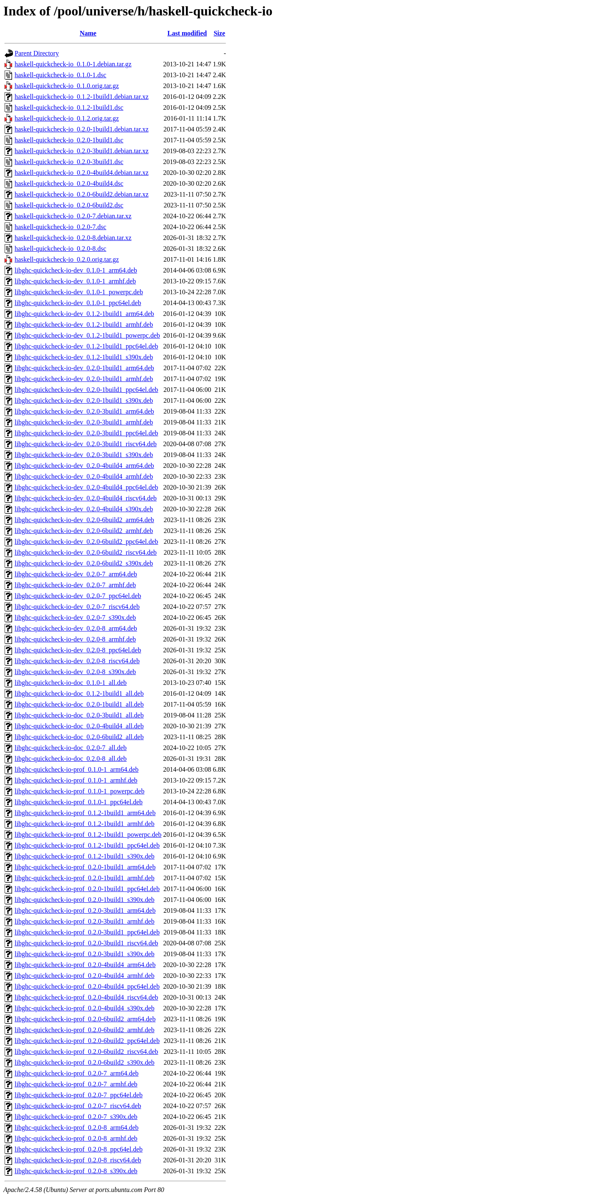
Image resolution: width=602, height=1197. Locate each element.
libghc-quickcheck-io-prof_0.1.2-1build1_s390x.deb (84, 856)
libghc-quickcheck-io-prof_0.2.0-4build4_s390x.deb (84, 1008)
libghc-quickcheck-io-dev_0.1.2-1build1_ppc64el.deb (86, 346)
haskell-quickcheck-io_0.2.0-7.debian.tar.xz (73, 216)
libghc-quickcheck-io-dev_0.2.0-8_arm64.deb (76, 628)
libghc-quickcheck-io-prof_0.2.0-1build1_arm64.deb (85, 867)
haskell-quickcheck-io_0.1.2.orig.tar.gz (67, 118)
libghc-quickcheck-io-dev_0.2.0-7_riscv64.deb (77, 606)
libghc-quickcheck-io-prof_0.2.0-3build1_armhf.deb (84, 921)
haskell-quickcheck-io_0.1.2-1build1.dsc (69, 107)
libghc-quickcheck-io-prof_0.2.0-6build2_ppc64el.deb (87, 1040)
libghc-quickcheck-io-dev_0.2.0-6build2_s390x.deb (84, 563)
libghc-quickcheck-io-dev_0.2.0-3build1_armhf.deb (84, 422)
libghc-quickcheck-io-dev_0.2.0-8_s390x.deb (75, 671)
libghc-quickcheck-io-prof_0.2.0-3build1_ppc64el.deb (87, 932)
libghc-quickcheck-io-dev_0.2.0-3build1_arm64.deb (84, 411)
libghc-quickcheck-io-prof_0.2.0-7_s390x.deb (76, 1116)
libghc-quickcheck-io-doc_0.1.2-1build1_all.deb (79, 693)
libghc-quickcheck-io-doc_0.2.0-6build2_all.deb (79, 736)
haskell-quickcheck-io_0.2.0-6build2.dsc (69, 205)
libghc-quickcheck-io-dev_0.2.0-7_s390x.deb (75, 617)
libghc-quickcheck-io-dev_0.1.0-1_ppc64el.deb (78, 302)
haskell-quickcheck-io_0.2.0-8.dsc (60, 248)
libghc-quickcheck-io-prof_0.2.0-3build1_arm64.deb (85, 910)
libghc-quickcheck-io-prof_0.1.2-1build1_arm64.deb (85, 812)
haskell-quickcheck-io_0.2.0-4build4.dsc (69, 183)
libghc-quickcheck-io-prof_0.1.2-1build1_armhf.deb (84, 823)
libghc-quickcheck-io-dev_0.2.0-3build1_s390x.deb (84, 454)
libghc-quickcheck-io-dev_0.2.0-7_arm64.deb (76, 574)
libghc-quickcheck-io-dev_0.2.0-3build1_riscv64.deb (86, 443)
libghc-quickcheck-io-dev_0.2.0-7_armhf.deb (75, 584)
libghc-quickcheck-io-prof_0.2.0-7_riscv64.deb (78, 1105)
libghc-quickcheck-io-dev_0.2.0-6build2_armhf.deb (84, 530)
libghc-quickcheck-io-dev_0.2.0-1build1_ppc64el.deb (86, 389)
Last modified (187, 33)
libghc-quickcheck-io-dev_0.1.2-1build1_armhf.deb (84, 324)
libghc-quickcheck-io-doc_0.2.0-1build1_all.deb (79, 704)
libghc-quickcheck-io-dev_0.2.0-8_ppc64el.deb (78, 650)
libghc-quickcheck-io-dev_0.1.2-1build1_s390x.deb (84, 357)
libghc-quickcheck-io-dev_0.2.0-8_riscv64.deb (77, 660)
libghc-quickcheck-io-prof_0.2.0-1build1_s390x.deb (84, 899)
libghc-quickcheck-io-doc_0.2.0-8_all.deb (71, 758)
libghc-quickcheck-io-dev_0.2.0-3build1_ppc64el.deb (86, 433)
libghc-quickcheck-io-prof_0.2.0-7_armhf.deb (76, 1084)
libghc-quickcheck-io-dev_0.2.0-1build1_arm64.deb (84, 367)
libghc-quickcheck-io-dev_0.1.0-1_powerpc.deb (79, 291)
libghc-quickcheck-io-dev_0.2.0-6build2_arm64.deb (84, 519)
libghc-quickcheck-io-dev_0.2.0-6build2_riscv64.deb (86, 552)
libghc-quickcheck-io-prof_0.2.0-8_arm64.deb (76, 1127)
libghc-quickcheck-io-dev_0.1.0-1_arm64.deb (76, 270)
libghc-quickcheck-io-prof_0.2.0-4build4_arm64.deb (85, 964)
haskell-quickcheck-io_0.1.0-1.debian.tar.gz (73, 64)
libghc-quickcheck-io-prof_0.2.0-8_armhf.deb (76, 1138)
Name (88, 33)
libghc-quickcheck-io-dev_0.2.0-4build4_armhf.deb (84, 476)
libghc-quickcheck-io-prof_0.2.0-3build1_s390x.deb (84, 953)
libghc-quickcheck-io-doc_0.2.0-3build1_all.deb (79, 715)
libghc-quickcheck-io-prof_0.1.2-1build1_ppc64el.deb (87, 845)
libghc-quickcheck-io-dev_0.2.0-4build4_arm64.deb (84, 465)
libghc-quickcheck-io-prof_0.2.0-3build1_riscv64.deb (86, 943)
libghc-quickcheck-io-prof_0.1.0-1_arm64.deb (76, 769)
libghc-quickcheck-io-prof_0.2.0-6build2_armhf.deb (84, 1029)
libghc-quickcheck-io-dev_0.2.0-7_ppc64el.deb (78, 595)
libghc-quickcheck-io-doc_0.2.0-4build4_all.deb (79, 726)
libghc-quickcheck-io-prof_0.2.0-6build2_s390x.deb (84, 1062)
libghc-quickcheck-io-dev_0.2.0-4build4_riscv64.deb (86, 498)
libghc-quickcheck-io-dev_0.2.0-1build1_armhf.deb (84, 378)
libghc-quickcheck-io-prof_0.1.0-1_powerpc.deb (79, 791)
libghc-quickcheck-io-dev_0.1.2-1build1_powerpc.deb (87, 335)
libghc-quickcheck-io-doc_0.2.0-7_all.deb (71, 747)
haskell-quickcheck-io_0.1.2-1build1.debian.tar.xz (81, 96)
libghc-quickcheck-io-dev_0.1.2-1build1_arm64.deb (84, 313)
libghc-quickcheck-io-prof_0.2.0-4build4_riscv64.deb (86, 997)
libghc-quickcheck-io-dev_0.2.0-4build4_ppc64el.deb (86, 487)
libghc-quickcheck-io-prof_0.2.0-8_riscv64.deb (78, 1160)
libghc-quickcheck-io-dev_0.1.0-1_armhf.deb (75, 281)
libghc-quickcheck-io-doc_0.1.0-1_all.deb (71, 682)
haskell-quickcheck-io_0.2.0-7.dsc (60, 226)
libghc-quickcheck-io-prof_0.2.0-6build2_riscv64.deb (86, 1051)
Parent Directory (37, 53)
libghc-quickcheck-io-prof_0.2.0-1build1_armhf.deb (84, 877)
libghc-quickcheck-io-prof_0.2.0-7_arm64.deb (76, 1073)
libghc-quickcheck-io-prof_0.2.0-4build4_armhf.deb (84, 975)
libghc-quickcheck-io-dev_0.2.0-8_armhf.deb (75, 639)
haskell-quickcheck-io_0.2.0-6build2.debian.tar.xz (81, 194)
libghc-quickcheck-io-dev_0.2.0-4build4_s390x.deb (84, 509)
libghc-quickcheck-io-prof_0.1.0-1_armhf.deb (76, 780)
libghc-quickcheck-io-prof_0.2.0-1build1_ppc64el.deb (87, 888)
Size (219, 33)
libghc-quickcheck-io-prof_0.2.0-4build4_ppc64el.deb (87, 986)
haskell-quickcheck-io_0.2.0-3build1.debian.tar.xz (81, 150)
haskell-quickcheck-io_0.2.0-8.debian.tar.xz (73, 237)
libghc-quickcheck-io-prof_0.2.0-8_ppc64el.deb (79, 1149)
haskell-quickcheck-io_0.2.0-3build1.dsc (69, 161)
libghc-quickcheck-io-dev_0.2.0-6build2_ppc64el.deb (86, 541)
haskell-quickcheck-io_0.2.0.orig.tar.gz (67, 259)
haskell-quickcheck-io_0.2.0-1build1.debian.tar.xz (81, 129)
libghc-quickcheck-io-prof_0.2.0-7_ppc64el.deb (79, 1095)
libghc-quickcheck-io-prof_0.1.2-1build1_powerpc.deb (88, 834)
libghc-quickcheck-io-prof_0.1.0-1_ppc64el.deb (79, 802)
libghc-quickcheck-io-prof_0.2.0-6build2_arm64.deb (85, 1019)
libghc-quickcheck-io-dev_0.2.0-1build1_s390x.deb (84, 400)
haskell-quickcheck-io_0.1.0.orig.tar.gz (67, 85)
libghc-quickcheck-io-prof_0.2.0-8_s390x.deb (76, 1170)
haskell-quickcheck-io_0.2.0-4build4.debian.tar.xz (81, 172)
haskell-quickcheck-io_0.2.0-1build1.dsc (69, 140)
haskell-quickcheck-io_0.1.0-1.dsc (60, 74)
